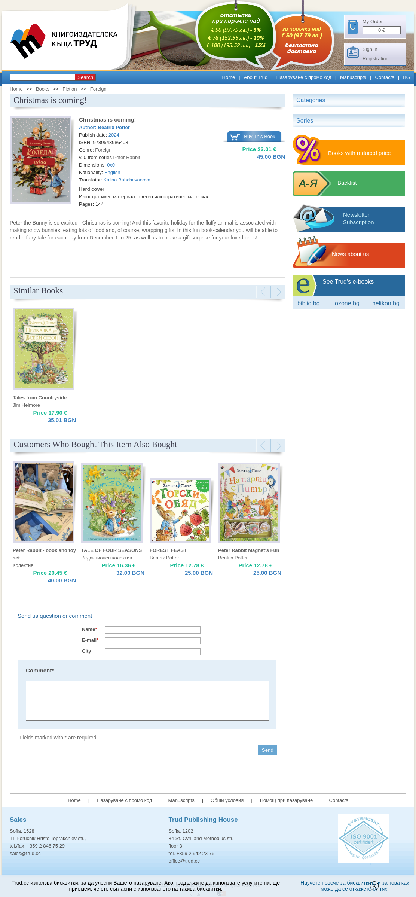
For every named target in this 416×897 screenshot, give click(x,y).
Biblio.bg (308, 303)
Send (267, 750)
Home (228, 77)
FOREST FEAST (168, 550)
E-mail (90, 640)
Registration (375, 58)
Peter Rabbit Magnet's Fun (248, 550)
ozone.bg (347, 303)
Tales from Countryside (40, 397)
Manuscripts (353, 77)
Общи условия (227, 800)
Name (89, 629)
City (86, 651)
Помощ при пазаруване (286, 800)
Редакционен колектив (106, 558)
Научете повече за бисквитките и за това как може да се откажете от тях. (354, 886)
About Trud (256, 77)
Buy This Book (259, 136)
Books (42, 89)
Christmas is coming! (107, 119)
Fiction (69, 89)
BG (406, 77)
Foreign (98, 89)
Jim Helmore (26, 405)
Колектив (23, 565)
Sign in (370, 49)
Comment (40, 670)
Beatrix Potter (114, 127)
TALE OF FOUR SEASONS (111, 550)
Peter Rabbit (126, 157)
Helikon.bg (386, 303)
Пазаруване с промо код (303, 77)
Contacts (384, 77)
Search (85, 77)
